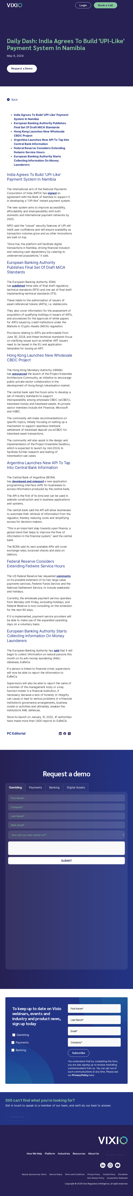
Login (83, 5)
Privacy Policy (80, 1075)
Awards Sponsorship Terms (34, 1174)
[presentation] (34, 848)
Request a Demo (22, 68)
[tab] (15, 787)
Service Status (55, 1174)
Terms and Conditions (75, 1174)
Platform (50, 1153)
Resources (79, 1153)
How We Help (34, 1153)
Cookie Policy (109, 1174)
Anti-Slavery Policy (95, 1178)
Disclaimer (123, 1174)
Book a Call (105, 5)
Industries (64, 1153)
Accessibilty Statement (117, 1178)
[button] (123, 5)
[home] (14, 5)
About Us (93, 1153)
